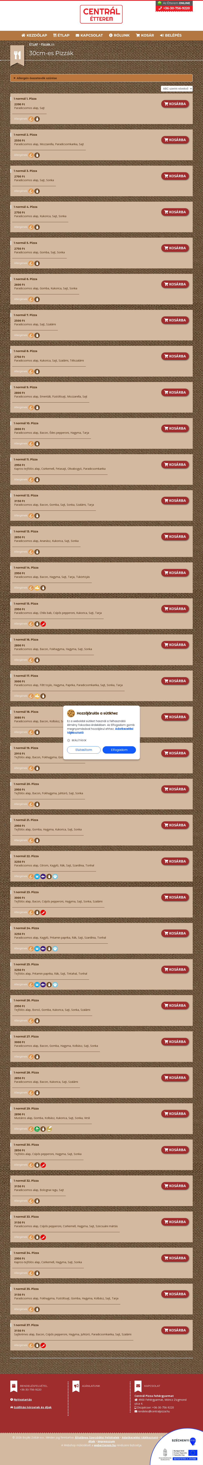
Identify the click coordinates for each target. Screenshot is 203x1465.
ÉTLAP (61, 35)
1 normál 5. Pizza (25, 243)
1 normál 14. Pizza (26, 567)
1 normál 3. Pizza (25, 171)
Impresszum (106, 1441)
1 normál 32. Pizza (26, 1180)
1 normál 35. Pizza (26, 1289)
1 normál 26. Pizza (26, 1000)
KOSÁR (145, 35)
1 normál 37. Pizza (26, 1325)
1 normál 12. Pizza (26, 495)
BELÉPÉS (170, 35)
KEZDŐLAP (34, 35)
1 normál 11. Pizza (26, 459)
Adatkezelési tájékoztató (140, 1437)
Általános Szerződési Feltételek (97, 1437)
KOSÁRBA (175, 103)
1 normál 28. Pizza (26, 1072)
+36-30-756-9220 (174, 8)
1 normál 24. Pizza (26, 928)
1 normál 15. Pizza (26, 603)
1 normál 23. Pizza (26, 892)
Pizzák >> (48, 44)
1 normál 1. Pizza (25, 98)
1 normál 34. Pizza (26, 1253)
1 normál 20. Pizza (26, 784)
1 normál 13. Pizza (26, 531)
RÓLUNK (119, 35)
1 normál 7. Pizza (25, 315)
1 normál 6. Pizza (25, 279)
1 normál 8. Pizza (25, 351)
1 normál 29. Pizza (26, 1108)
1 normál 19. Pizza (26, 748)
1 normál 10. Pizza (26, 423)
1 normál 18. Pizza (26, 712)
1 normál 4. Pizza (25, 207)
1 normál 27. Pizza (26, 1036)
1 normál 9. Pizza (25, 387)
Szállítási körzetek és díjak (33, 1407)
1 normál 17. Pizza (26, 676)
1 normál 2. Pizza (25, 134)
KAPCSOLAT (89, 35)
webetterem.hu (105, 1445)
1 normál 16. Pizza (26, 639)
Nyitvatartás (23, 1399)
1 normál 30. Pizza (26, 1144)
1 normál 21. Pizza (26, 820)
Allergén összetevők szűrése (35, 77)
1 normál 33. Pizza (26, 1216)
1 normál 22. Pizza (26, 856)
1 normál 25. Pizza (26, 964)
